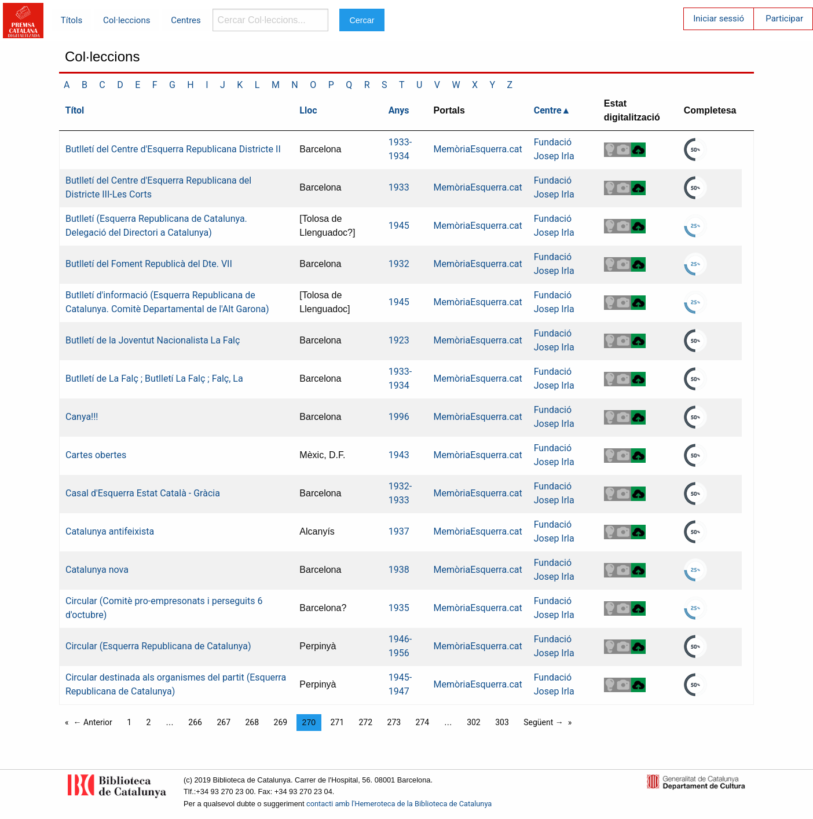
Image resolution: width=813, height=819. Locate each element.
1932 (399, 263)
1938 (399, 569)
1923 (399, 340)
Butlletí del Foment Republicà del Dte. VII (148, 263)
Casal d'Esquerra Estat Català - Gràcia (142, 493)
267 (223, 722)
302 (474, 722)
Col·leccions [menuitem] (126, 20)
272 (365, 722)
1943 (399, 454)
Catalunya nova (97, 569)
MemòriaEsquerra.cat (478, 149)
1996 (399, 416)
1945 (399, 225)
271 (337, 722)
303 (502, 722)
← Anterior (93, 722)
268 (252, 722)
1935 (399, 607)
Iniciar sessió (718, 18)
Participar (784, 18)
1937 (399, 531)
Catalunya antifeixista (109, 531)
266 (195, 722)
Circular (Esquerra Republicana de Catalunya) (158, 646)
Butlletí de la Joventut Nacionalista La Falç (152, 340)
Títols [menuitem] (71, 20)
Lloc (308, 110)
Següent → (543, 722)
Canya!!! (81, 416)
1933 (399, 187)
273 (394, 722)
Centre (548, 110)
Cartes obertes (95, 454)
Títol (75, 110)
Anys (399, 110)
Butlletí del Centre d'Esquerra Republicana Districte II (173, 149)
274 (423, 722)
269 (281, 722)
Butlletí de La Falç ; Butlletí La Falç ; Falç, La (154, 378)
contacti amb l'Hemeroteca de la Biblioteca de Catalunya (399, 803)
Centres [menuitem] (186, 20)
